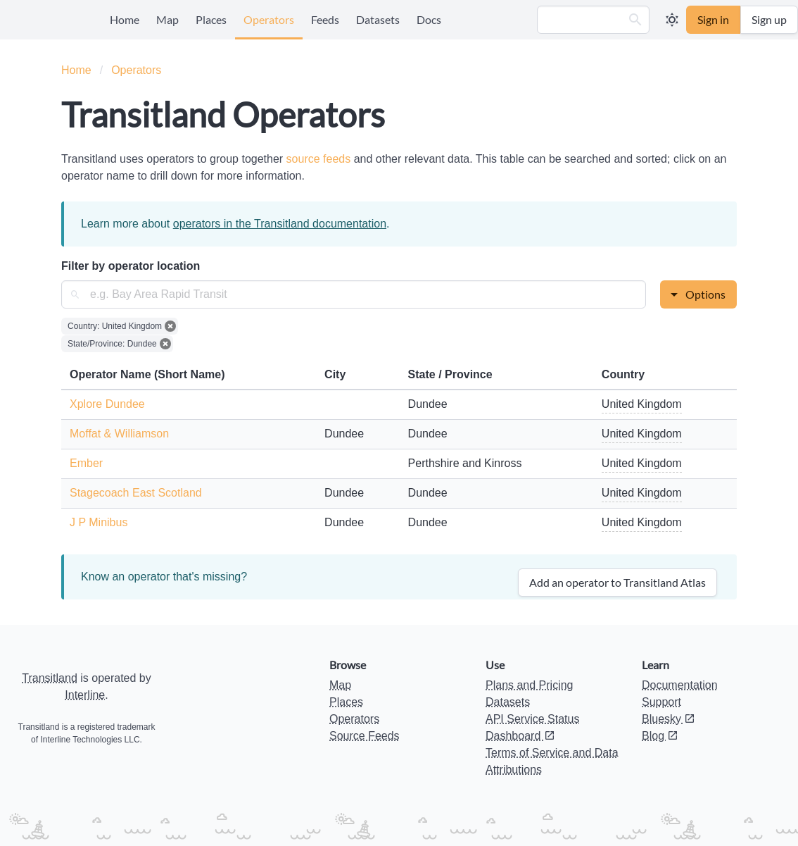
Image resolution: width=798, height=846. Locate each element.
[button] (635, 20)
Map (167, 19)
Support (661, 702)
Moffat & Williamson (119, 434)
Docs (429, 19)
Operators (268, 19)
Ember (86, 463)
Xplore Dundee (107, 404)
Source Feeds (364, 736)
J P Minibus (98, 522)
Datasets (378, 19)
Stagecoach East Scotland (136, 493)
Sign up (769, 19)
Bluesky (668, 719)
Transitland (49, 678)
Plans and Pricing (530, 685)
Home (124, 19)
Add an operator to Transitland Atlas (617, 582)
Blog (660, 736)
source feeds (320, 159)
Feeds (325, 19)
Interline (85, 695)
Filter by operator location (130, 266)
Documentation (680, 685)
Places (211, 19)
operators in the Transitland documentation (279, 224)
